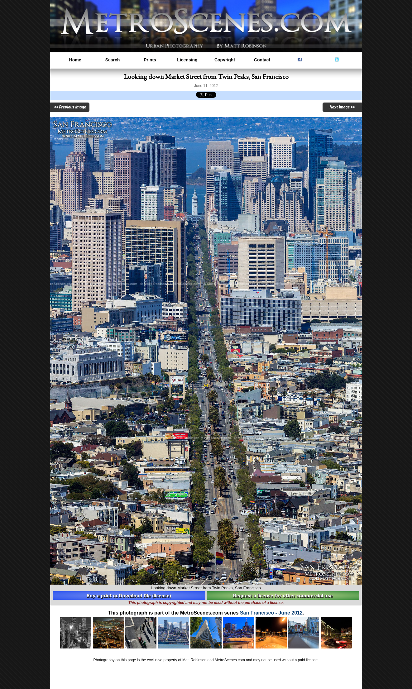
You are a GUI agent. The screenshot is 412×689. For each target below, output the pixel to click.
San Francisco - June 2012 (271, 612)
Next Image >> (342, 107)
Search (112, 59)
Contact (262, 59)
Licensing (187, 59)
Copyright (224, 59)
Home (75, 59)
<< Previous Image (70, 107)
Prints (150, 59)
